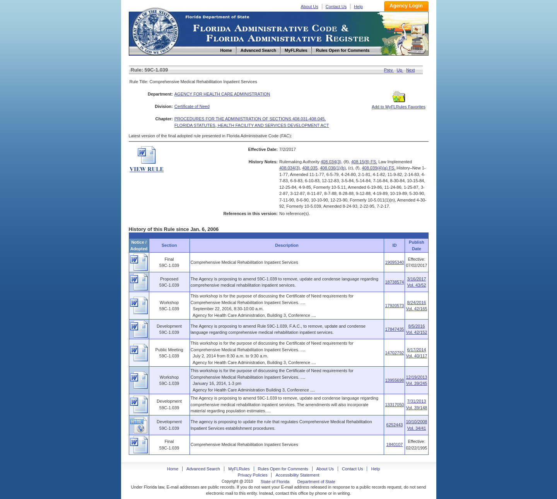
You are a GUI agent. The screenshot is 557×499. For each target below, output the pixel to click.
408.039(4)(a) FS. (378, 168)
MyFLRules (239, 469)
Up (400, 70)
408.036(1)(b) (333, 168)
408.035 (310, 168)
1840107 (394, 444)
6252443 (394, 424)
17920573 (394, 305)
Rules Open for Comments (283, 469)
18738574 (394, 282)
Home (155, 30)
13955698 (394, 380)
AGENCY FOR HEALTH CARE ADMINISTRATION (222, 94)
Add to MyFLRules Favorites (398, 104)
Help (358, 6)
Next (410, 70)
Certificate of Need (192, 106)
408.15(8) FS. (364, 161)
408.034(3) (331, 161)
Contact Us (336, 6)
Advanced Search (203, 469)
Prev (389, 70)
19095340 (394, 262)
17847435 (394, 329)
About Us (309, 6)
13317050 (394, 404)
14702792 (394, 352)
